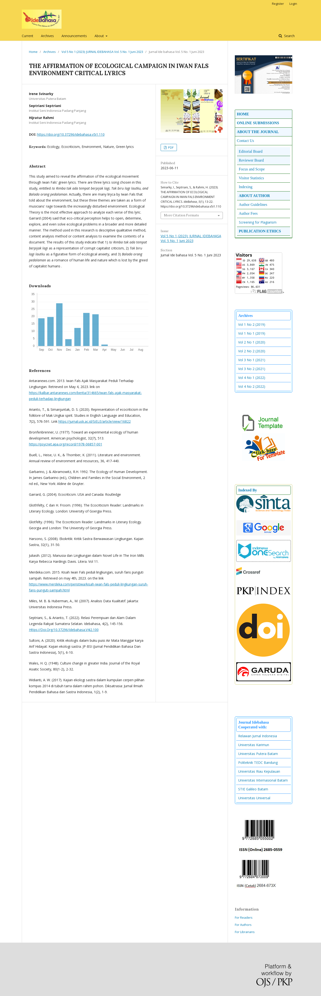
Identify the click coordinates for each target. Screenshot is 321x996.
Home (33, 52)
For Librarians (245, 932)
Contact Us (245, 141)
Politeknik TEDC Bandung (258, 762)
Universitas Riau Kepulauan (259, 771)
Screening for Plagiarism (257, 222)
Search (289, 36)
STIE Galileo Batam (253, 789)
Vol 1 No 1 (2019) (251, 333)
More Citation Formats (181, 215)
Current (27, 36)
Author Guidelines (253, 205)
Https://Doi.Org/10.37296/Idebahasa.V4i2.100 (64, 629)
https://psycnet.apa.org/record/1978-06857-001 (65, 444)
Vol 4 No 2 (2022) (251, 386)
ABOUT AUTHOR (254, 196)
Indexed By (247, 490)
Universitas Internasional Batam (263, 780)
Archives (47, 36)
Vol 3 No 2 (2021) (251, 368)
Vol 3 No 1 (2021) (251, 360)
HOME (243, 114)
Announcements (74, 36)
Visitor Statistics (251, 178)
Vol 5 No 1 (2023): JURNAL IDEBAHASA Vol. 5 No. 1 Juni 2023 (102, 52)
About (100, 36)
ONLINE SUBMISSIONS (258, 123)
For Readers (244, 917)
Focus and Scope (252, 169)
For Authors (243, 925)
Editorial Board (251, 151)
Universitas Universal (254, 798)
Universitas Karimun (253, 745)
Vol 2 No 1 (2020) (251, 342)
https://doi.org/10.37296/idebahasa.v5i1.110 (71, 134)
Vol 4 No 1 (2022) (251, 377)
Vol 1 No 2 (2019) (251, 324)
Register (278, 3)
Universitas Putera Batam (258, 753)
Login (293, 3)
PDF (170, 147)
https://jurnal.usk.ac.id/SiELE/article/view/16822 (94, 421)
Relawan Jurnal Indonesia (257, 736)
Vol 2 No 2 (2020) (251, 351)
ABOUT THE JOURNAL (258, 132)
